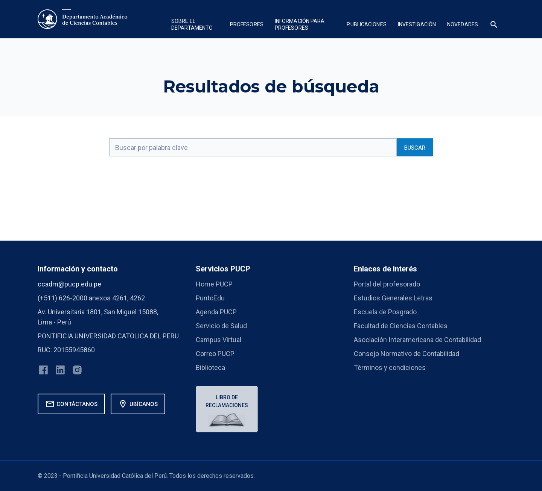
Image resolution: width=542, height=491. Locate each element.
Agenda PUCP (216, 312)
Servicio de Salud (221, 326)
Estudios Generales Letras (393, 298)
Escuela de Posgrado (385, 312)
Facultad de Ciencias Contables (401, 326)
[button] (195, 25)
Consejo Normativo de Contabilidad (406, 354)
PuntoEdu (210, 298)
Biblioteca (210, 367)
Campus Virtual (218, 340)
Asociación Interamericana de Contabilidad (417, 340)
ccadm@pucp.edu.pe (69, 284)
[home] (83, 19)
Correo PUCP (215, 354)
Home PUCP (214, 284)
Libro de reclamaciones (227, 401)
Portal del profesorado (387, 284)
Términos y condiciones (390, 367)
